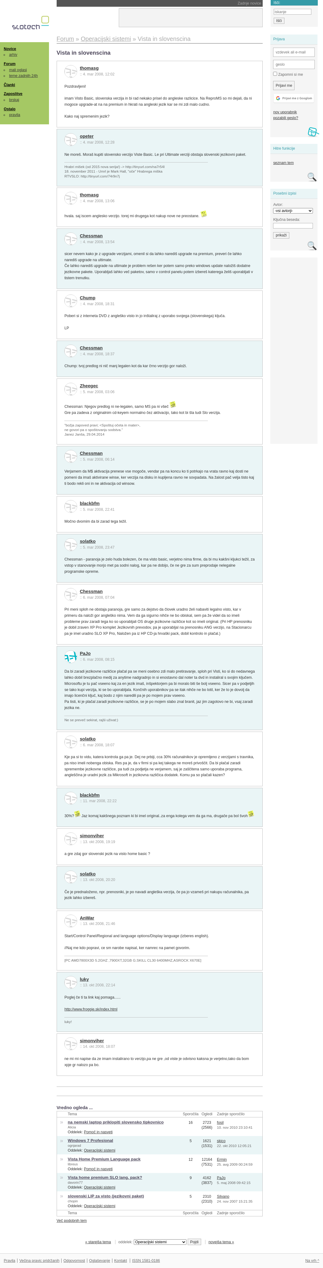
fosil (220, 1122)
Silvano (223, 1196)
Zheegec (89, 385)
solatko (88, 541)
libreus (73, 1164)
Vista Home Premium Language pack (104, 1159)
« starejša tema (98, 1242)
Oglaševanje (99, 1261)
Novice (10, 49)
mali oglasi (18, 70)
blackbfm (90, 503)
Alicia (72, 1127)
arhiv (13, 55)
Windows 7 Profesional (90, 1140)
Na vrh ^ (312, 1261)
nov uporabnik (285, 112)
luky (84, 979)
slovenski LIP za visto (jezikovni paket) (106, 1196)
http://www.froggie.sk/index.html (90, 1009)
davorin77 (75, 1182)
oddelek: (152, 1242)
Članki (9, 85)
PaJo (85, 653)
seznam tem (283, 163)
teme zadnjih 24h (23, 76)
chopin (73, 1201)
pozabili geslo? (285, 118)
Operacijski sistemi (99, 1150)
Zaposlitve (13, 94)
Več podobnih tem (72, 1221)
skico (221, 1141)
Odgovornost (74, 1261)
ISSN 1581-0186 (146, 1261)
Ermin (222, 1159)
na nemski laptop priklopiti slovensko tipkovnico (115, 1122)
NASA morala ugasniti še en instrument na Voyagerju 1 (121, 3)
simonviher (92, 835)
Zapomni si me (288, 74)
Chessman (91, 235)
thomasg (89, 68)
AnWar (87, 917)
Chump (88, 297)
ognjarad (74, 1145)
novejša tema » (221, 1242)
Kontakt (120, 1261)
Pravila (9, 1261)
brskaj (14, 100)
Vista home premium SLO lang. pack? (105, 1177)
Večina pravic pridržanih (39, 1261)
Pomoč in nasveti (98, 1132)
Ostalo (9, 109)
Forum (9, 64)
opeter (87, 136)
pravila (14, 115)
